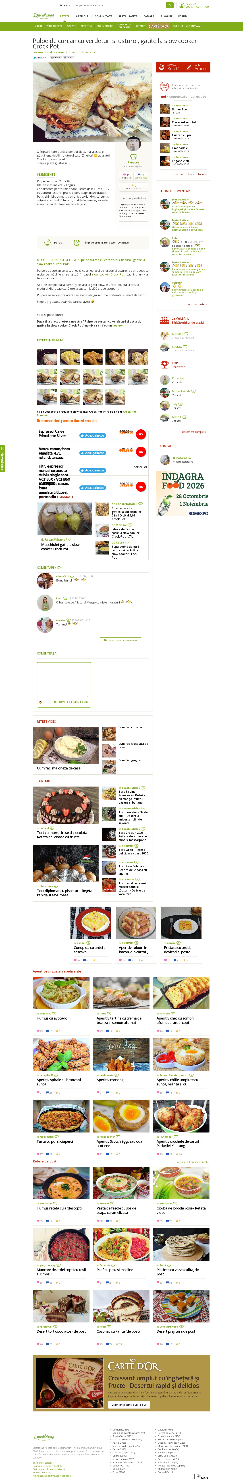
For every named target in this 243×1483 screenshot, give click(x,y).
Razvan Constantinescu (174, 1075)
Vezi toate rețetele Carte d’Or (129, 1404)
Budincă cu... (180, 109)
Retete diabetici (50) (168, 1459)
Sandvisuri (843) (166, 1452)
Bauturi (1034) (165, 1429)
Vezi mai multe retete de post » (193, 1162)
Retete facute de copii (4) (171, 1465)
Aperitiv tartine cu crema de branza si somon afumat (119, 1020)
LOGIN (189, 6)
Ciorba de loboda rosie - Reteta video (181, 1210)
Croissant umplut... (185, 122)
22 (101, 1154)
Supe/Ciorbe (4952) (123, 1436)
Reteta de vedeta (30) (169, 1433)
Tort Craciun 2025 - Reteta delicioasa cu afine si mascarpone (133, 836)
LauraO (177, 347)
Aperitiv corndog (110, 1079)
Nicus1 (176, 417)
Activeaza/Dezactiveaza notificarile (52, 1475)
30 (101, 1221)
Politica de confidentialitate (48, 1466)
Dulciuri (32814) (121, 1429)
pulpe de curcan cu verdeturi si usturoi (132, 206)
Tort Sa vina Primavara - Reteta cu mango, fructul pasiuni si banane (132, 797)
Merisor (121, 525)
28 (50, 1344)
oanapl (44, 828)
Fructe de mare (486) (169, 1436)
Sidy (174, 238)
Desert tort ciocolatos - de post (61, 1331)
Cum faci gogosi (130, 760)
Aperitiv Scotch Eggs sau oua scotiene (119, 1143)
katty (120, 542)
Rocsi (59, 598)
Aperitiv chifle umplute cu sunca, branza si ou (177, 1082)
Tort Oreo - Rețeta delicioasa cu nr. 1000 (133, 851)
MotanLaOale (180, 199)
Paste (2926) (119, 1442)
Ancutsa (61, 620)
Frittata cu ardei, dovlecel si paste (177, 949)
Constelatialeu (127, 504)
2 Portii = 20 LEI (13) (168, 1462)
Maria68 (177, 334)
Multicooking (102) (167, 1468)
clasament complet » (194, 431)
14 (161, 1031)
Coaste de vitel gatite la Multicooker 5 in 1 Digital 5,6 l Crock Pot (127, 513)
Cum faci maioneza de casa (58, 768)
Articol (201, 67)
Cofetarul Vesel (169, 1326)
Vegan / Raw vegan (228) (171, 1442)
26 (161, 1344)
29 (41, 1031)
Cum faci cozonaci (131, 727)
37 (101, 1282)
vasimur (177, 282)
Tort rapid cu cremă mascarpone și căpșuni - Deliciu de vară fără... (132, 888)
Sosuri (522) (119, 1468)
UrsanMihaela (55, 540)
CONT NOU (202, 6)
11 (87, 960)
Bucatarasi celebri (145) (170, 1439)
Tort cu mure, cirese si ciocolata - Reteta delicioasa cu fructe (63, 834)
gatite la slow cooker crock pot (132, 209)
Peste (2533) (119, 1449)
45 (101, 1344)
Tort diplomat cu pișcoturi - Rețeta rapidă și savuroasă (64, 893)
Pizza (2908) (119, 1472)
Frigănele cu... (181, 161)
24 (110, 1221)
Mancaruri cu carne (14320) (127, 1439)
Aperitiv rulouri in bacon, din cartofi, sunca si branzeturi (134, 952)
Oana (103, 1013)
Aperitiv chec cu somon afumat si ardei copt (175, 1020)
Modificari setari (42, 1472)
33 (161, 1282)
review (118, 325)
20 (123, 960)
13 (110, 1154)
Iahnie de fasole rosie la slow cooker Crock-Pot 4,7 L (126, 532)
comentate (178, 96)
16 (78, 960)
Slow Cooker (57, 52)
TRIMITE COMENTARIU (71, 702)
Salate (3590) (119, 1455)
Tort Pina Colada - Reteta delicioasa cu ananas (133, 870)
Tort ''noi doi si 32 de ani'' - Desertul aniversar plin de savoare (133, 817)
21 (133, 960)
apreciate (198, 96)
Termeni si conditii (43, 1462)
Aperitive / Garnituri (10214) (127, 1462)
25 (50, 1092)
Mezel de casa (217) (123, 1459)
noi (163, 96)
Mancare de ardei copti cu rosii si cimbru (61, 1272)
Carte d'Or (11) (165, 1472)
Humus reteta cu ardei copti (59, 1208)
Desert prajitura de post (176, 1331)
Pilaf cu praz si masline (115, 1269)
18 (50, 1031)
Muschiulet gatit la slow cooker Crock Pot (60, 546)
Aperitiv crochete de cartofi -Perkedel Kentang (179, 1143)
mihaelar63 (46, 1075)
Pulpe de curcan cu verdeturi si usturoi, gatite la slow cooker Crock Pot (115, 43)
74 (110, 1344)
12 (110, 1031)
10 (180, 1154)
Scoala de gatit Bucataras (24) (129, 1433)
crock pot (132, 213)
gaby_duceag (48, 1265)
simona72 (45, 1013)
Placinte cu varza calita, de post (178, 1272)
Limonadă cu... (182, 148)
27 (41, 1154)
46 (41, 1344)
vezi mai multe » (197, 304)
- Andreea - (166, 1136)
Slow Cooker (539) (167, 1455)
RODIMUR (127, 846)
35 (41, 1221)
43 (50, 1282)
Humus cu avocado (52, 1018)
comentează (141, 176)
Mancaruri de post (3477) (126, 1446)
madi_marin (107, 1075)
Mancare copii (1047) (124, 1452)
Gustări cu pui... (183, 135)
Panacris (41, 52)
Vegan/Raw (193, 26)
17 (178, 960)
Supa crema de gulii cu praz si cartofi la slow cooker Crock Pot (125, 552)
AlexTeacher (107, 1136)
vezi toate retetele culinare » (190, 174)
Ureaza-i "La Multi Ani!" (183, 337)
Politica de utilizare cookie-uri (49, 1469)
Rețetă (173, 67)
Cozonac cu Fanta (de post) (118, 1331)
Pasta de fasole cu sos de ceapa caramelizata (116, 1210)
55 (41, 1282)
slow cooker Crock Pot (108, 274)
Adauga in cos (94, 435)
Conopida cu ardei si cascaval (90, 949)
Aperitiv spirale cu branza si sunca (59, 1082)
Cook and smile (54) (168, 1449)
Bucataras (46, 886)
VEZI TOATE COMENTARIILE (121, 640)
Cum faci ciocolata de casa (133, 745)
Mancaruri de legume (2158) (173, 1446)
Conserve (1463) (121, 1465)
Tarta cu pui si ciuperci (55, 1141)
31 (170, 1282)
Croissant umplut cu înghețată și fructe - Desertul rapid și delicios (121, 1383)
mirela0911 (62, 576)
